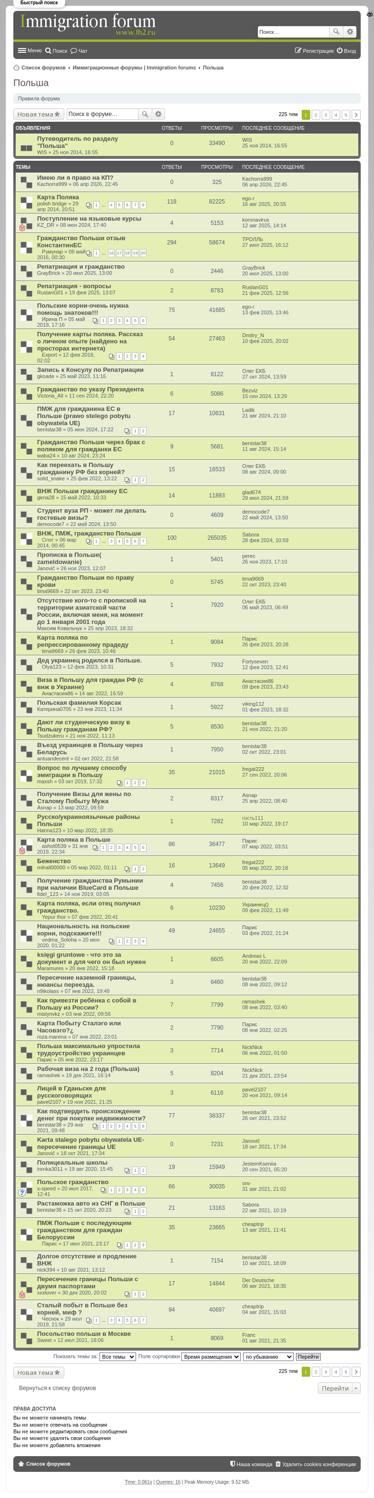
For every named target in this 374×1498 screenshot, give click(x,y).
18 (127, 253)
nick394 (46, 1270)
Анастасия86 (57, 693)
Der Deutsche (258, 1280)
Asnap (44, 807)
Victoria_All (50, 396)
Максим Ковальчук (59, 628)
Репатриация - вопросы (74, 286)
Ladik (248, 410)
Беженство (54, 861)
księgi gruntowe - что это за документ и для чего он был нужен (91, 958)
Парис (249, 639)
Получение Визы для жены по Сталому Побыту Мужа (84, 797)
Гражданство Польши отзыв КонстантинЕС (81, 241)
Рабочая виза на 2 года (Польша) (88, 1068)
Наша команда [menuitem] (254, 1464)
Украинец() (255, 904)
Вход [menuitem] (350, 51)
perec (249, 556)
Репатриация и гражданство (81, 266)
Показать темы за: (94, 1356)
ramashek (253, 1001)
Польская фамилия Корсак (79, 702)
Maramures (50, 968)
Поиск (336, 32)
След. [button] (356, 115)
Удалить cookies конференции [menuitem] (319, 1464)
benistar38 (49, 429)
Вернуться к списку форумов (57, 1388)
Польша (213, 67)
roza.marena (52, 1037)
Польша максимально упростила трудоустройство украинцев (88, 1049)
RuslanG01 (50, 292)
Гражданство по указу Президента (90, 389)
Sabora (250, 534)
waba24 (46, 455)
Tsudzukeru (50, 736)
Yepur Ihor (54, 917)
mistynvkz (48, 1014)
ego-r (248, 198)
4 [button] (336, 114)
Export (49, 355)
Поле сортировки (189, 1356)
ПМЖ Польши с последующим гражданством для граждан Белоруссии (84, 1230)
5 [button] (345, 114)
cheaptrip (253, 1224)
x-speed (46, 1188)
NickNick (252, 1047)
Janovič (46, 568)
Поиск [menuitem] (60, 51)
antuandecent (53, 758)
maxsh (44, 781)
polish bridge (52, 203)
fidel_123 (48, 894)
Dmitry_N (253, 335)
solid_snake (51, 478)
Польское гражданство (72, 1182)
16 (111, 253)
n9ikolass (48, 991)
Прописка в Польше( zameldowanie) (69, 558)
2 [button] (316, 114)
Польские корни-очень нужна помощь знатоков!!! (82, 309)
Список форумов (43, 67)
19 (135, 253)
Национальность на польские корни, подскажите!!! (83, 930)
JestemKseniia (259, 1164)
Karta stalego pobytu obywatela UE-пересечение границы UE (90, 1143)
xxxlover (46, 1292)
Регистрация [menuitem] (318, 51)
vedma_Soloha (59, 940)
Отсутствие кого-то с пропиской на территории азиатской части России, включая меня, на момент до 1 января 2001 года (91, 611)
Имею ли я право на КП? (75, 177)
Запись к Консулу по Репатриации (90, 369)
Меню (35, 50)
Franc (249, 1335)
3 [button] (326, 114)
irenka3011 (50, 1169)
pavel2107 (49, 1102)
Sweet (44, 1340)
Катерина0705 (54, 709)
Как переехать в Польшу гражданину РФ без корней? (81, 468)
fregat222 (253, 769)
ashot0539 (54, 846)
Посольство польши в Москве (84, 1333)
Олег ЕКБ (254, 371)
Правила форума (39, 98)
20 (143, 253)
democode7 (51, 524)
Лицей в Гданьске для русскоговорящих (71, 1092)
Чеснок (50, 1319)
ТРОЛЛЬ (252, 239)
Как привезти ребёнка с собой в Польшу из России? (87, 1004)
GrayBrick (48, 273)
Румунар (52, 251)
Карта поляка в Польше (73, 839)
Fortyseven (255, 661)
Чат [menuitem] (83, 51)
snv (246, 1183)
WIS (42, 152)
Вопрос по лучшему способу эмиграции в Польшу (82, 771)
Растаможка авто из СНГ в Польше (91, 1203)
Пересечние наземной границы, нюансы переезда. (86, 981)
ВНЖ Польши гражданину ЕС (82, 491)
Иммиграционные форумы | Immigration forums (134, 67)
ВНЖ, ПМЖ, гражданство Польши (89, 533)
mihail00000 (51, 867)
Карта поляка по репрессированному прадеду (82, 641)
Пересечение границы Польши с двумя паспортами (87, 1282)
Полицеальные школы (72, 1162)
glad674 (251, 492)
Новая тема (35, 114)
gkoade (45, 376)
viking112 (253, 704)
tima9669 (48, 591)
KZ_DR (45, 225)
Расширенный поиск (350, 32)
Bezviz (249, 390)
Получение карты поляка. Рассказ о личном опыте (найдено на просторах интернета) (90, 341)
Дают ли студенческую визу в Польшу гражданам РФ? (83, 726)
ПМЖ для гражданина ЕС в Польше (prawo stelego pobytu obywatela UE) (83, 416)
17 (119, 253)
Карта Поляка (58, 197)
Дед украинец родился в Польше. (89, 660)
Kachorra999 (52, 184)
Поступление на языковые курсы (89, 218)
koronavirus (255, 220)
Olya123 (51, 667)
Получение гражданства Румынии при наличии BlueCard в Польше (90, 884)
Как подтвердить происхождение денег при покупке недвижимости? (91, 1115)
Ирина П (52, 319)
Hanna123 (49, 830)
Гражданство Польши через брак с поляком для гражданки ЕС (91, 445)
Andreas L (254, 956)
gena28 (46, 497)
